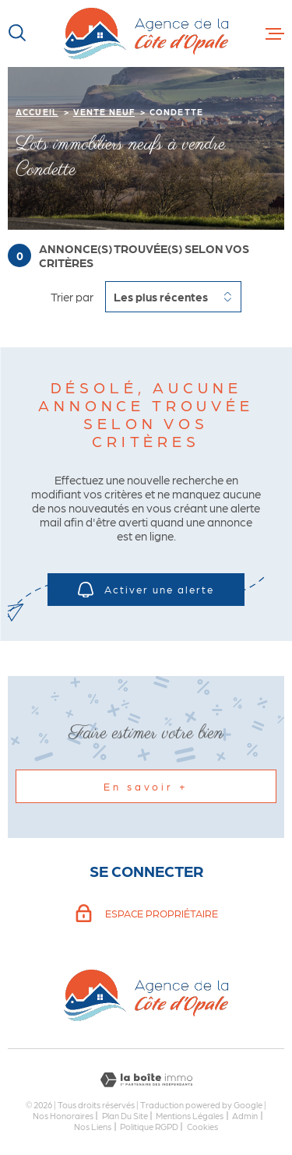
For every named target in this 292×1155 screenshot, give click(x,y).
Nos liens (92, 1126)
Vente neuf (104, 111)
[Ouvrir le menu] (275, 33)
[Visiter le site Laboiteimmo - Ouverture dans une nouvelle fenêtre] (146, 1079)
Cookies (202, 1126)
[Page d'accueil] (146, 33)
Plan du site (125, 1115)
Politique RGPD (149, 1126)
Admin (245, 1115)
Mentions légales (189, 1115)
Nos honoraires (63, 1115)
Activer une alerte (145, 589)
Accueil (37, 111)
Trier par (72, 297)
